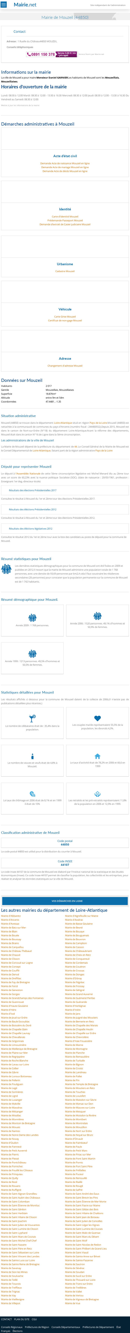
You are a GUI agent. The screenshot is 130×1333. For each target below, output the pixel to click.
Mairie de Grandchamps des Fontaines (22, 998)
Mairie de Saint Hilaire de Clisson (19, 1217)
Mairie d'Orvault (74, 1138)
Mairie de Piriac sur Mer (78, 1154)
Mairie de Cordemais (76, 962)
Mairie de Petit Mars (76, 1150)
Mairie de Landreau (75, 1072)
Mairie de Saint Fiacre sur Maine (82, 1205)
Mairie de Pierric (10, 1154)
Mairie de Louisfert (75, 1096)
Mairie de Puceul (74, 1174)
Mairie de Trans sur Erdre (79, 1283)
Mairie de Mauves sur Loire (80, 1107)
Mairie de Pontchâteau (13, 1162)
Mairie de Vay (8, 1295)
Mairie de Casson (74, 947)
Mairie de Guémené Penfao (80, 998)
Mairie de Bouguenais (77, 935)
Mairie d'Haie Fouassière (78, 1041)
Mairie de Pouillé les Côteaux (17, 1170)
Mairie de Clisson (10, 958)
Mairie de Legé (9, 1088)
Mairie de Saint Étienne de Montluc (20, 1205)
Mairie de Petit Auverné (14, 1150)
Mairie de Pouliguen (12, 1084)
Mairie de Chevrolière (77, 1037)
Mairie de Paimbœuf (76, 1142)
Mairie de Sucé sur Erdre (78, 1276)
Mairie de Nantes (10, 1131)
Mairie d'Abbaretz (11, 915)
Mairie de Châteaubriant (78, 951)
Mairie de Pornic (74, 1162)
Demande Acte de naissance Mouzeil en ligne (65, 163)
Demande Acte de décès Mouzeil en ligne (65, 171)
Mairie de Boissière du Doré (16, 1025)
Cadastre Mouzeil (65, 271)
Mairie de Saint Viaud (76, 1252)
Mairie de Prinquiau (12, 1174)
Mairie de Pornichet (12, 1166)
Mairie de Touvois (11, 1283)
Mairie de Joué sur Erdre (14, 1017)
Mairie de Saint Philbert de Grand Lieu (86, 1248)
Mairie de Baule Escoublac (15, 1021)
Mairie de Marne (74, 1045)
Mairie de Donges (74, 974)
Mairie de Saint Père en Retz (16, 1248)
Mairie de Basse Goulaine (79, 923)
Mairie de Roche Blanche (14, 1060)
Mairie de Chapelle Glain (14, 1029)
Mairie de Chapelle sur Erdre (80, 1033)
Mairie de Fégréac (74, 982)
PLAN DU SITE (21, 1319)
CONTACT (6, 1319)
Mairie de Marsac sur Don (79, 1103)
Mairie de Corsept (11, 966)
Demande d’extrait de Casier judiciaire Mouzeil (65, 224)
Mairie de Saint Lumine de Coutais (84, 1229)
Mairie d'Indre (73, 1009)
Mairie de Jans (72, 1013)
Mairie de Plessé (10, 1158)
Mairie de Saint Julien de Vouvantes (20, 1225)
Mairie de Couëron (75, 966)
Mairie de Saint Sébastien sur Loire (20, 1252)
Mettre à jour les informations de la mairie (20, 105)
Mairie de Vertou (74, 1295)
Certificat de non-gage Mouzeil (65, 320)
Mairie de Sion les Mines (14, 1272)
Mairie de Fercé (9, 986)
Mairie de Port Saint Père (78, 1166)
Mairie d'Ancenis (10, 919)
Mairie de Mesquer (75, 1111)
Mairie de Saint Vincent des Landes (20, 1256)
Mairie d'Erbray (73, 978)
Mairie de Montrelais (76, 1123)
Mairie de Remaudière (77, 1056)
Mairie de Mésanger (12, 1111)
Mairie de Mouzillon (76, 1127)
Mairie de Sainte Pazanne (79, 1260)
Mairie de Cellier (10, 1068)
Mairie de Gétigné (74, 990)
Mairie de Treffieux (11, 1287)
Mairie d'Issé (8, 1013)
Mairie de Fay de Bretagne (15, 982)
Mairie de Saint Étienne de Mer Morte (85, 1201)
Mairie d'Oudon (9, 1142)
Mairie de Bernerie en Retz (79, 1021)
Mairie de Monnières (12, 1119)
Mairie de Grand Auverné (79, 994)
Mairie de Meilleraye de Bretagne (19, 1048)
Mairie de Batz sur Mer (13, 927)
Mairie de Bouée (10, 935)
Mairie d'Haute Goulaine (14, 1006)
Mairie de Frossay (74, 986)
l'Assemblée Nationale (28, 473)
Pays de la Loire (98, 422)
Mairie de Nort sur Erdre (78, 1131)
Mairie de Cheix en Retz (78, 955)
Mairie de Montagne (76, 1048)
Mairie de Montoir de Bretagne (18, 1123)
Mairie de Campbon (76, 943)
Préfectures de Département (98, 1327)
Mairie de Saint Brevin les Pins (81, 1197)
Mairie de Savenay (11, 1268)
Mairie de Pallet (73, 1076)
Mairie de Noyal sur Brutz (79, 1135)
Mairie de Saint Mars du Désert (82, 1236)
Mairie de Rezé (9, 1182)
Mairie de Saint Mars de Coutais (18, 1236)
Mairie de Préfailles (75, 1170)
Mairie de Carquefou (12, 947)
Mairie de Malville (10, 1103)
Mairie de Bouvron (75, 939)
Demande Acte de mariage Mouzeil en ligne (65, 167)
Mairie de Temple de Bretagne (81, 1084)
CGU (34, 1319)
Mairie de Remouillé (76, 1178)
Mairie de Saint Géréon (13, 1209)
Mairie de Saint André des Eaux (82, 1193)
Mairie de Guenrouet (12, 1002)
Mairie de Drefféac (11, 978)
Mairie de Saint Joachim (14, 1221)
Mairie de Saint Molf (76, 1240)
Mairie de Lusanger (11, 1099)
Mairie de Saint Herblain (14, 1213)
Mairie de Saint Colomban (15, 1201)
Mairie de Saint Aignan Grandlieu (19, 1193)
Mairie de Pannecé (11, 1146)
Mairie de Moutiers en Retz (80, 1088)
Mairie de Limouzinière (13, 1045)
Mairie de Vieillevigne (12, 1299)
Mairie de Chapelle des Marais (81, 1025)
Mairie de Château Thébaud (16, 951)
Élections (18, 1331)
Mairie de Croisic (74, 1068)
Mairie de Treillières (75, 1287)
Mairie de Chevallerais (13, 1037)
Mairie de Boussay (11, 939)
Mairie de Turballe (75, 1060)
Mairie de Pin (72, 1080)
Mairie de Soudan (74, 1272)
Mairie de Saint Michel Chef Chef (18, 1240)
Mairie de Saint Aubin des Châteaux (20, 1197)
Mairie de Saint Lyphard (14, 1232)
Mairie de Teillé (9, 1279)
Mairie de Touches (75, 1092)
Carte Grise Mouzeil (65, 316)
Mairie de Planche (75, 1052)
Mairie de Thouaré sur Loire (80, 1279)
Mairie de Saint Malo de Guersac (82, 1232)
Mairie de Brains (10, 943)
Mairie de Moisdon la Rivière (80, 1115)
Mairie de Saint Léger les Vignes (82, 1225)
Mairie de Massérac (11, 1107)
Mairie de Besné (74, 927)
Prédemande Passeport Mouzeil (65, 220)
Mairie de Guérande (76, 1002)
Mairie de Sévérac (74, 1268)
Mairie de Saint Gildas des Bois (81, 1209)
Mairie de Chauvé (10, 955)
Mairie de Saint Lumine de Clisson (19, 1229)
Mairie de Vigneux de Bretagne (82, 1299)
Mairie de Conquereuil (77, 958)
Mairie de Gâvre (9, 1072)
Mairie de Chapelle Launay (15, 1033)
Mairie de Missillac (11, 1115)
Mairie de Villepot (10, 1303)
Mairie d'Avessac (10, 923)
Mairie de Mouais (10, 1127)
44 (75, 446)
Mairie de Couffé (10, 970)
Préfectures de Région (37, 1327)
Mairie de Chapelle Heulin (79, 1029)
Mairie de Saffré (73, 1189)
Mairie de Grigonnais (12, 1041)
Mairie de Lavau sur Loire (15, 1064)
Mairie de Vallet (73, 1291)
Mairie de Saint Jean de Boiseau (82, 1217)
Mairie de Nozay (10, 1138)
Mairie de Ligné (9, 1096)
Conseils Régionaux (12, 1327)
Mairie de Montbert (76, 1119)
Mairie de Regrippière (13, 1056)
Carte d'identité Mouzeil (65, 216)
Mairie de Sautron (75, 1264)
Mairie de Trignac (10, 1291)
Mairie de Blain (9, 931)
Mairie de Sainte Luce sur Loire (18, 1260)
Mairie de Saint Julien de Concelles (83, 1221)
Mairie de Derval (10, 974)
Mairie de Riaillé (73, 1182)
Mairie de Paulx (73, 1146)
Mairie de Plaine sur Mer (14, 1052)
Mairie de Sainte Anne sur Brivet (82, 1256)
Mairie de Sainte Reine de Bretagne (20, 1264)
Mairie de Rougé (74, 1186)
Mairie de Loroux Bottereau (16, 1076)
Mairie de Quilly (9, 1178)
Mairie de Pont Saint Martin (80, 1158)
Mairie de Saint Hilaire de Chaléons (84, 1213)
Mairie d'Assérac (74, 919)
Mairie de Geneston (12, 990)
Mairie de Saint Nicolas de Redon (83, 1244)
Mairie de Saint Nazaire (13, 1244)
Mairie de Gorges (10, 994)
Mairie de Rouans (10, 1186)
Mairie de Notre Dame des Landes (19, 1135)
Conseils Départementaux (66, 1327)
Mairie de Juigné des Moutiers (81, 1017)
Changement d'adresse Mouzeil (65, 365)
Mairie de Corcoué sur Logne (17, 962)
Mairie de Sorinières (12, 1092)
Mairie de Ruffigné (11, 1189)
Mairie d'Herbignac (75, 1006)
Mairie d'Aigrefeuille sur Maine (81, 915)
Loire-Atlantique (63, 422)
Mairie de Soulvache (12, 1276)
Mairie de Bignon (74, 1064)
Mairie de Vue (72, 1303)
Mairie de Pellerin (10, 1080)
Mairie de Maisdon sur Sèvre (80, 1099)
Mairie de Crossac (74, 970)
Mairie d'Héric (8, 1009)
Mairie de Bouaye (74, 931)
